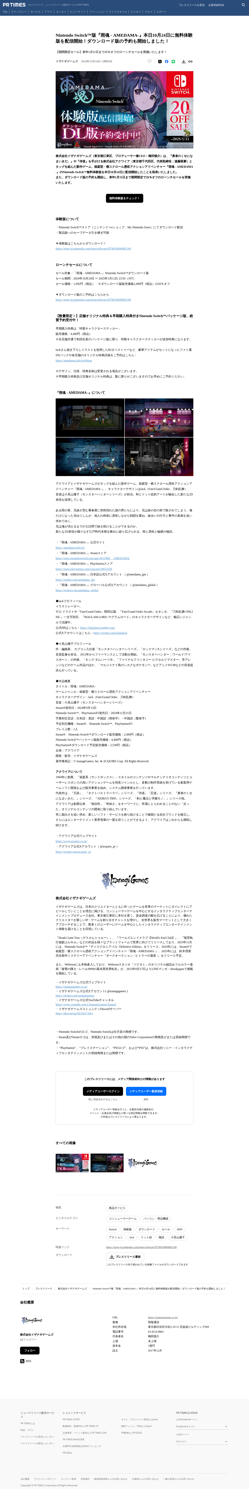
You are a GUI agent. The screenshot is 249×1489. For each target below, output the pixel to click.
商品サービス (117, 1208)
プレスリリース (43, 1288)
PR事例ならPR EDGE (131, 1432)
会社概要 (25, 1478)
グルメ (149, 11)
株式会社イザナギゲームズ (72, 1288)
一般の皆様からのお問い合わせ (178, 1478)
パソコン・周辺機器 (155, 1218)
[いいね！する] (150, 61)
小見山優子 (178, 1237)
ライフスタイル (118, 11)
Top (5, 11)
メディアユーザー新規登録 (146, 1091)
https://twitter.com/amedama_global (77, 590)
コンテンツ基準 (68, 1478)
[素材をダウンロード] (184, 61)
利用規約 (85, 1478)
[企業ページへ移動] (31, 1321)
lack (132, 1237)
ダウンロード (146, 1229)
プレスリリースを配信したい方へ (37, 1443)
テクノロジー (19, 11)
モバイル (35, 11)
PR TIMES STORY (71, 1419)
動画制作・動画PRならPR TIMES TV (80, 1426)
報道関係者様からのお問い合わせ (110, 1478)
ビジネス (136, 11)
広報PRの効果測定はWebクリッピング (82, 1446)
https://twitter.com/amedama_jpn (75, 579)
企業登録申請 (216, 5)
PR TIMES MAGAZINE (73, 1439)
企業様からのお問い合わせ (145, 1478)
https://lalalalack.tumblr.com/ (97, 627)
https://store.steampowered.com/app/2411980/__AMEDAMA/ (93, 558)
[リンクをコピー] (190, 61)
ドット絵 (146, 1237)
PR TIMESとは (28, 1423)
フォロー (29, 1350)
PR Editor (67, 1452)
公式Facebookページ (186, 1419)
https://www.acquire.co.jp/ (71, 841)
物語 (161, 1237)
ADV (180, 1229)
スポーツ (161, 11)
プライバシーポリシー (45, 1478)
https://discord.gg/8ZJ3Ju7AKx (74, 1013)
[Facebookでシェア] (167, 61)
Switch (113, 1229)
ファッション (97, 11)
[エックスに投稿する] (160, 61)
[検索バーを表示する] (243, 4)
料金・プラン (27, 1430)
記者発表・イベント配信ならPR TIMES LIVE (85, 1432)
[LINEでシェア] (173, 61)
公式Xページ (182, 1434)
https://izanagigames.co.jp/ (72, 986)
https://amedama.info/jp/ (70, 547)
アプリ (48, 11)
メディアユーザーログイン (103, 1091)
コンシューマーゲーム (123, 1218)
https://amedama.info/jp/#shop (74, 360)
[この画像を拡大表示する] (72, 1163)
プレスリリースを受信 (192, 5)
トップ (26, 1288)
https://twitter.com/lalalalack (110, 633)
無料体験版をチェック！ (124, 198)
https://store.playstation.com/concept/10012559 (84, 569)
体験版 (127, 1229)
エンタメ (61, 11)
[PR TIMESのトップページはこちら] (46, 5)
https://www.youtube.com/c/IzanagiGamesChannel (86, 1004)
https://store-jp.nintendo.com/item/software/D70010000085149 (93, 248)
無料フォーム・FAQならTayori (136, 1426)
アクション (116, 1237)
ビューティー (78, 11)
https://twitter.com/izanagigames (75, 995)
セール (166, 1229)
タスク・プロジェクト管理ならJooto (139, 1419)
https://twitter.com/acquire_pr (73, 851)
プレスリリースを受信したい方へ (37, 1436)
